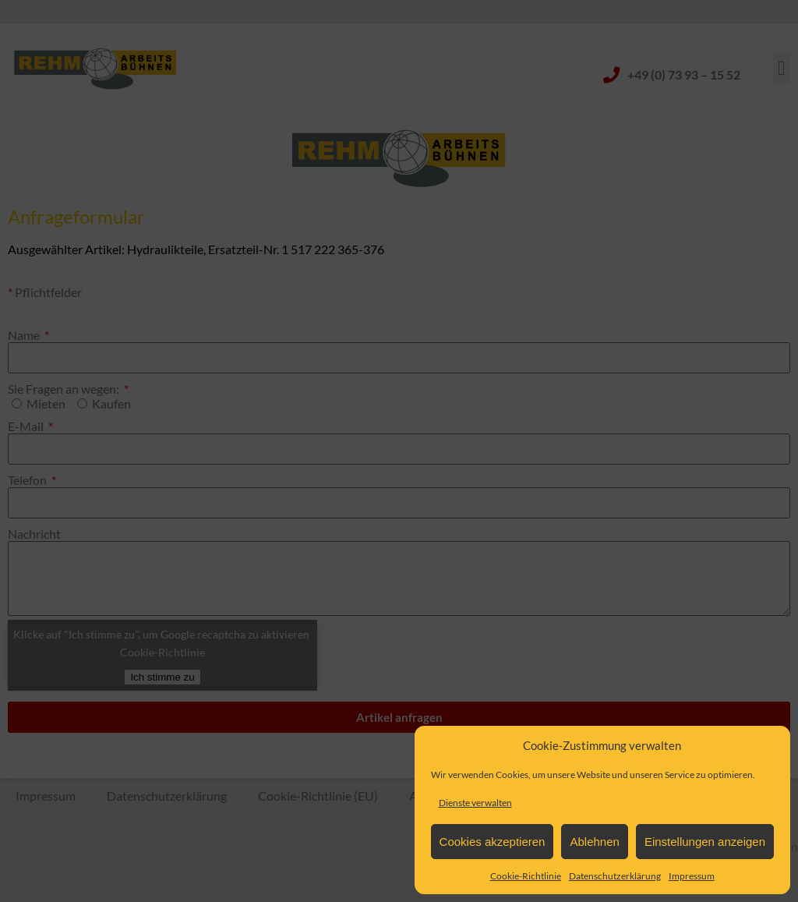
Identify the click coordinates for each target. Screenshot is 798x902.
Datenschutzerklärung (615, 876)
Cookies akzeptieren (493, 841)
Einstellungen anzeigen (704, 841)
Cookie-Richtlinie (525, 876)
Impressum (692, 876)
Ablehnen (594, 841)
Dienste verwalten (475, 802)
